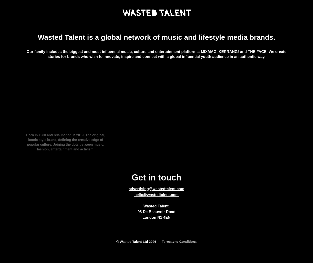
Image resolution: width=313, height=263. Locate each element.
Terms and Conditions (179, 242)
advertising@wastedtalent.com (156, 189)
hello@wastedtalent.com (156, 195)
